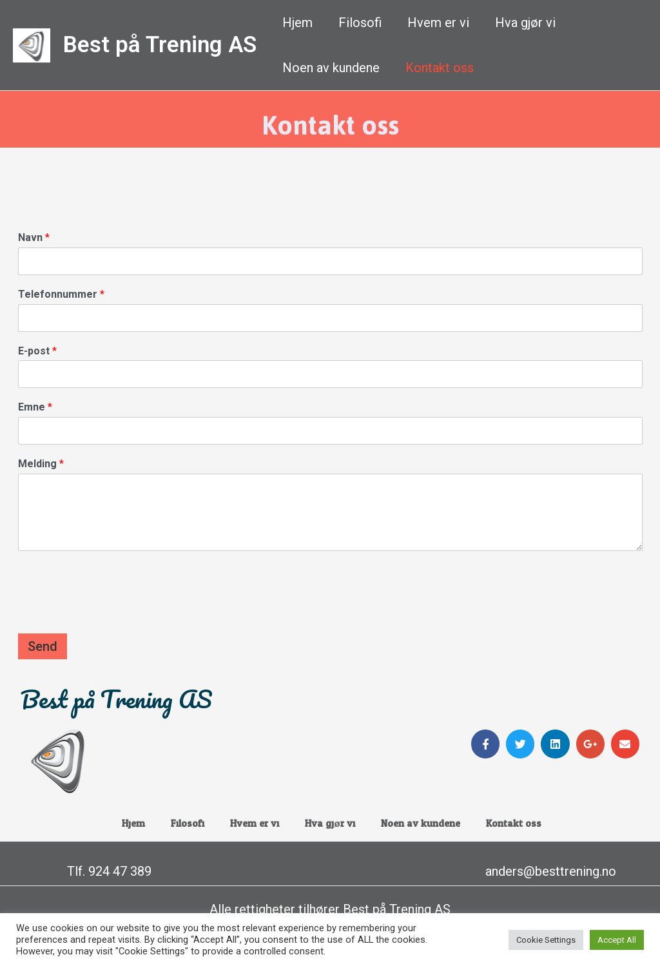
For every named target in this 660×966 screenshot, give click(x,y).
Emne (35, 407)
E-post (37, 351)
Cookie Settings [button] (546, 940)
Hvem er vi (438, 22)
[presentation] (116, 612)
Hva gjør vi (525, 22)
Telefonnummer (61, 294)
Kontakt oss (439, 67)
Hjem (297, 22)
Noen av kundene (331, 67)
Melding (41, 464)
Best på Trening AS (160, 45)
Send (42, 646)
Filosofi (360, 22)
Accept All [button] (616, 940)
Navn (34, 237)
